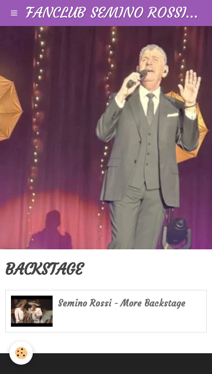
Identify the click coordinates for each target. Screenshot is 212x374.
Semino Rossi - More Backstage (121, 303)
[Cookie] (21, 353)
